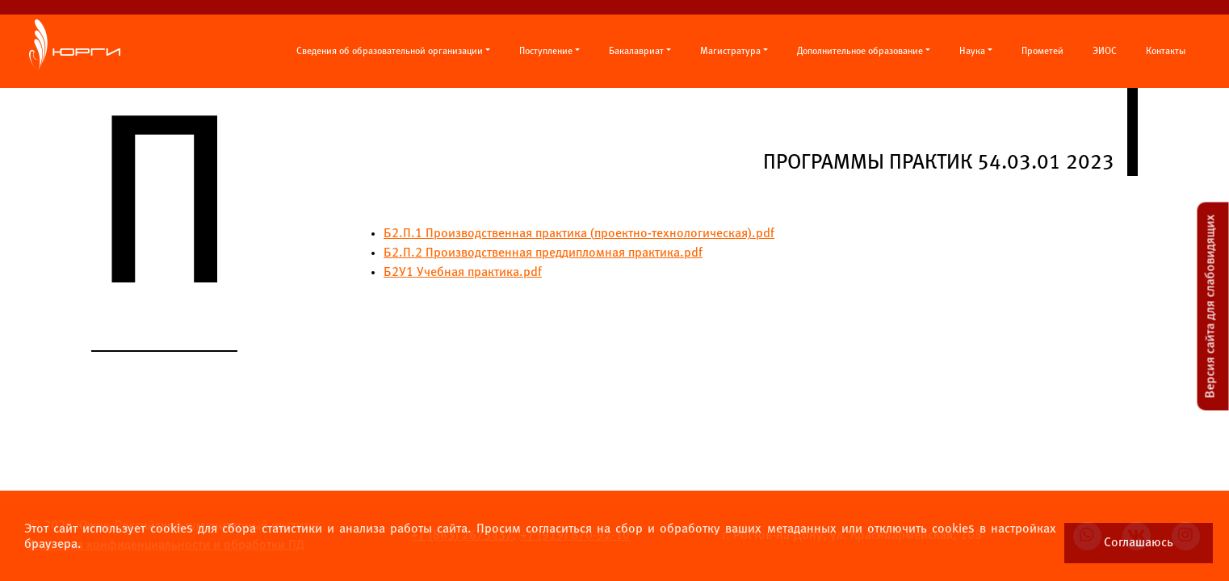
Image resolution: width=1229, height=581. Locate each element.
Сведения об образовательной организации (389, 51)
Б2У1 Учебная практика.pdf (463, 272)
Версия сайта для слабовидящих (1211, 307)
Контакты (1165, 51)
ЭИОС (1105, 51)
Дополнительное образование (860, 51)
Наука (972, 51)
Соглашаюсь (1138, 543)
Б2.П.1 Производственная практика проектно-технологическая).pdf (579, 234)
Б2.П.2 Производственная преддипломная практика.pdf (543, 253)
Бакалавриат (636, 51)
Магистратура (730, 51)
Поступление (546, 51)
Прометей (1042, 51)
